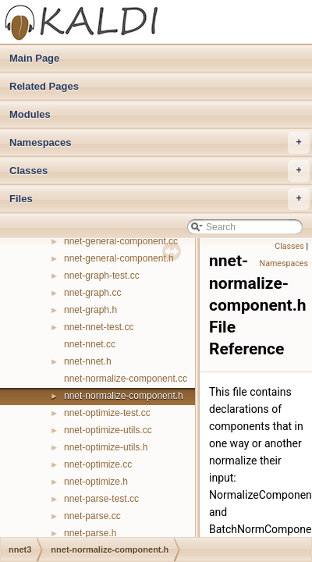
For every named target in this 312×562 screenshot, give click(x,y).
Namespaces (159, 143)
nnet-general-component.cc (121, 241)
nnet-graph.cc (92, 292)
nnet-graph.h (90, 309)
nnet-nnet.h (88, 361)
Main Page (34, 58)
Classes (159, 171)
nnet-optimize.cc (98, 464)
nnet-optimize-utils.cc (108, 430)
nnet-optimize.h (96, 481)
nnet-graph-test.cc (102, 275)
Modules (30, 114)
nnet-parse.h (90, 533)
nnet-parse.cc (92, 515)
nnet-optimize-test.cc (107, 412)
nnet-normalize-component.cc (125, 378)
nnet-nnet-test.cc (98, 327)
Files (159, 199)
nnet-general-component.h (119, 258)
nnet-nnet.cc (89, 344)
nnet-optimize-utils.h (105, 447)
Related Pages (44, 86)
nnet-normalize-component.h (123, 395)
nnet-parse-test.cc (101, 498)
